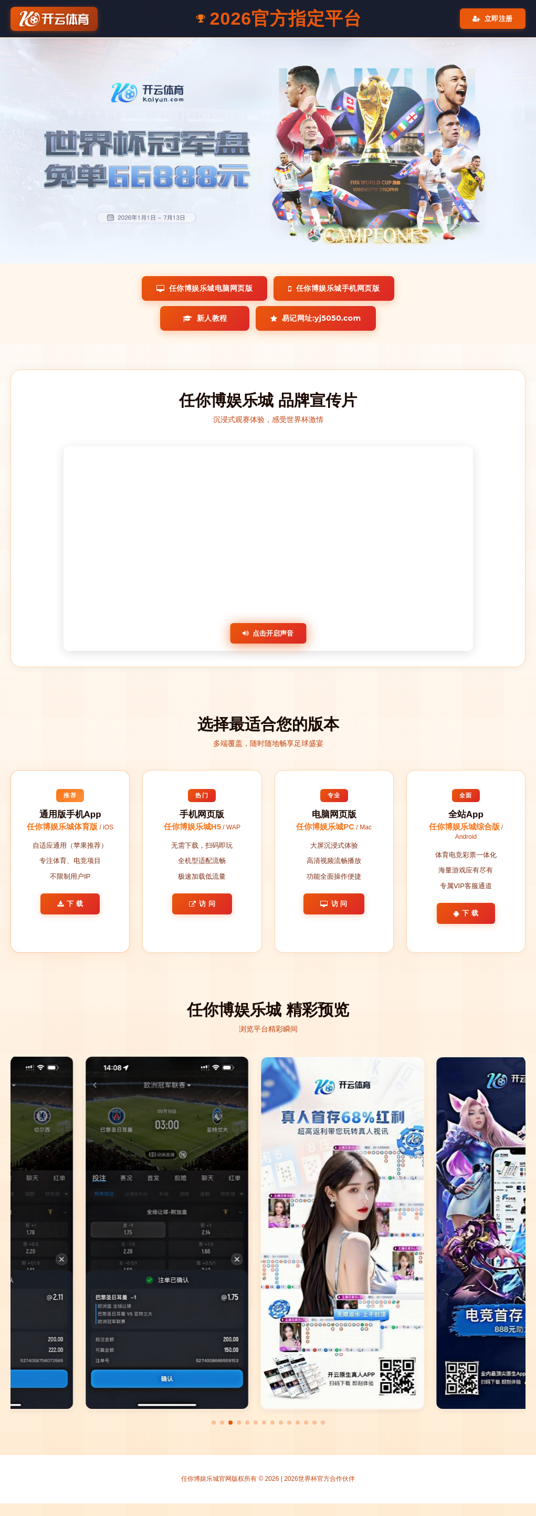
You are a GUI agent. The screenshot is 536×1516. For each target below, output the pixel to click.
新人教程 (205, 318)
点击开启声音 (268, 633)
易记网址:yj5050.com (315, 318)
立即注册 (492, 19)
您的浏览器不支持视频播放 (268, 548)
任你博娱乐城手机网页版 (334, 288)
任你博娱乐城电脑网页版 (204, 288)
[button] (214, 1422)
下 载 (70, 904)
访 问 (202, 904)
